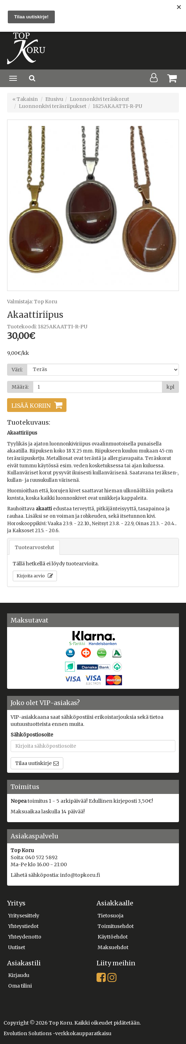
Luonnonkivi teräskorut (99, 99)
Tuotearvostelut (34, 547)
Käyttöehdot (113, 937)
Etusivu (54, 99)
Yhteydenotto (24, 937)
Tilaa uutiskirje (33, 763)
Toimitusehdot (116, 926)
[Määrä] (97, 387)
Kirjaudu (18, 975)
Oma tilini (20, 986)
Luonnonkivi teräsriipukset (52, 106)
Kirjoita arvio (31, 575)
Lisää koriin (31, 405)
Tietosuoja (110, 915)
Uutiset (16, 947)
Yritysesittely (23, 915)
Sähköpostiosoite (32, 735)
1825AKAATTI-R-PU (117, 106)
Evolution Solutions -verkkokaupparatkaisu (57, 1033)
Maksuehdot (113, 947)
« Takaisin (25, 99)
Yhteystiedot (23, 926)
